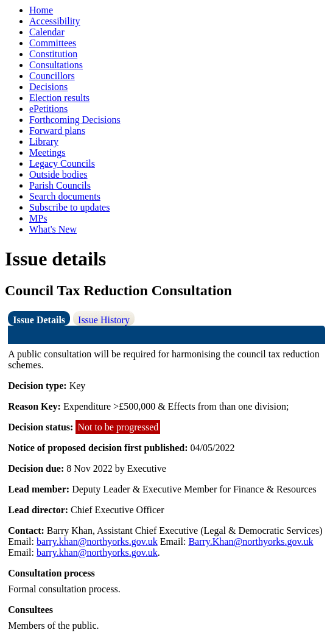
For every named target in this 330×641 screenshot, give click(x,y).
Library (43, 141)
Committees (52, 43)
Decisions (48, 87)
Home (41, 10)
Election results (59, 98)
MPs (38, 218)
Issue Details (39, 320)
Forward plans (57, 130)
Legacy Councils (62, 163)
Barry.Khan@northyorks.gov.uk (250, 541)
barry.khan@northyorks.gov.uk (97, 541)
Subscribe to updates (69, 207)
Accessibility (54, 21)
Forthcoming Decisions (75, 119)
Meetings (47, 152)
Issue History (104, 320)
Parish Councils (60, 185)
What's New (53, 229)
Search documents (64, 196)
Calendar (47, 32)
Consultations (56, 65)
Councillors (52, 76)
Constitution (53, 54)
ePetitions (48, 108)
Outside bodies (58, 174)
